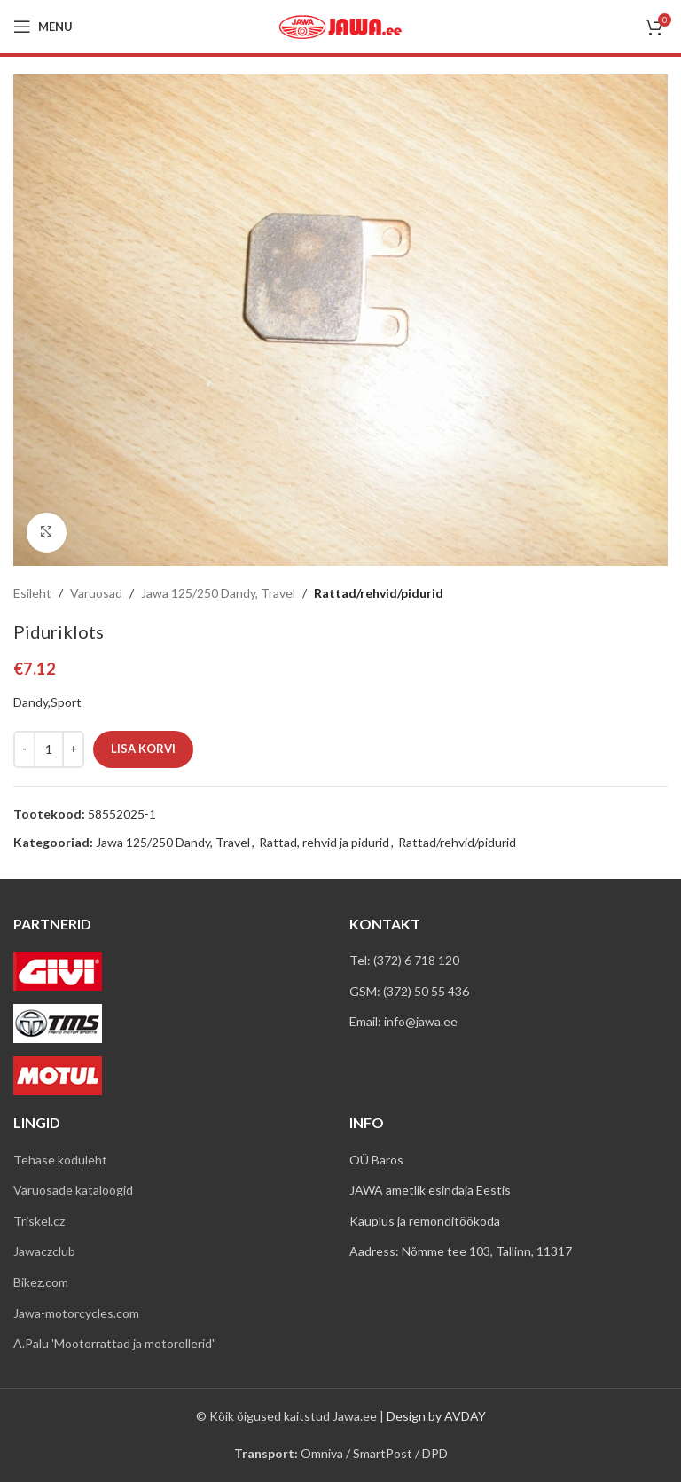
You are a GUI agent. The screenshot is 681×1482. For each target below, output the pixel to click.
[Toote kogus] (48, 748)
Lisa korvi (143, 748)
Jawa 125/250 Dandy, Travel (218, 592)
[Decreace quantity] (24, 748)
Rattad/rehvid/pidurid (378, 592)
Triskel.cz (39, 1220)
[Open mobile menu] (43, 26)
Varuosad (96, 592)
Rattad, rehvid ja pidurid (324, 842)
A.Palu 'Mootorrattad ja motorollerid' (114, 1343)
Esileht (32, 592)
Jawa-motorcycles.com (76, 1313)
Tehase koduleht (60, 1159)
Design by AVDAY (436, 1415)
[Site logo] (340, 25)
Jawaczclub (44, 1251)
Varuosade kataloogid (73, 1189)
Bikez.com (40, 1282)
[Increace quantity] (73, 748)
